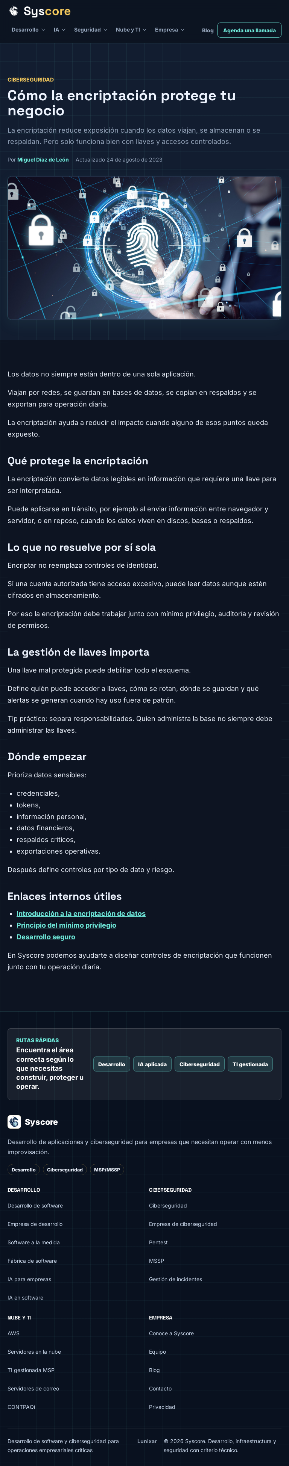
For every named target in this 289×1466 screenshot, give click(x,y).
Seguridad (87, 29)
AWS (14, 1333)
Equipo (157, 1351)
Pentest (158, 1242)
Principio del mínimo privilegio (66, 925)
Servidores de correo (33, 1388)
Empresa (166, 29)
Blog (208, 30)
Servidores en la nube (34, 1351)
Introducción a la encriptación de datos (81, 913)
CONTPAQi (21, 1407)
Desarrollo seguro (46, 937)
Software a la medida (34, 1242)
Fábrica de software (32, 1260)
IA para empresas (29, 1279)
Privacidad (162, 1407)
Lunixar (147, 1441)
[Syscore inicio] (142, 11)
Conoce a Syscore (171, 1333)
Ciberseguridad (199, 1064)
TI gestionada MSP (31, 1370)
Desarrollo (25, 29)
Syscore (33, 1122)
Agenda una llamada (249, 30)
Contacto (160, 1388)
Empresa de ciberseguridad (183, 1224)
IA (56, 29)
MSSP (156, 1260)
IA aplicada (152, 1064)
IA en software (25, 1297)
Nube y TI (128, 29)
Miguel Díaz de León (43, 159)
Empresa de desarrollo (35, 1224)
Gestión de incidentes (175, 1279)
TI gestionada (250, 1064)
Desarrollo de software (35, 1205)
